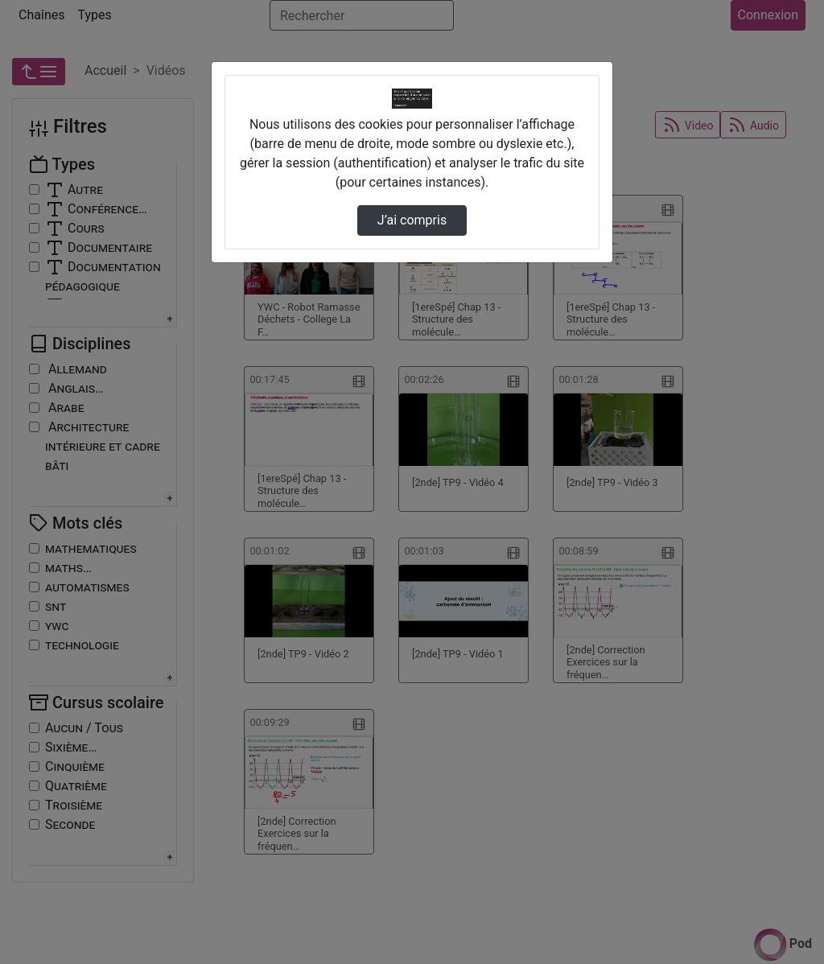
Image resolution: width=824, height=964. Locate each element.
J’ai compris (412, 220)
